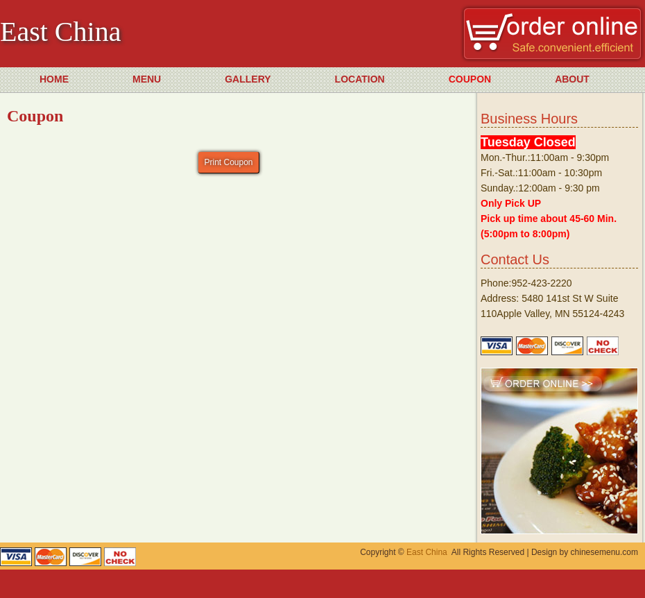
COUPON (470, 79)
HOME (54, 79)
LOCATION (360, 79)
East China (426, 552)
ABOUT (572, 79)
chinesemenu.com (604, 552)
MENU (146, 79)
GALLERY (247, 79)
